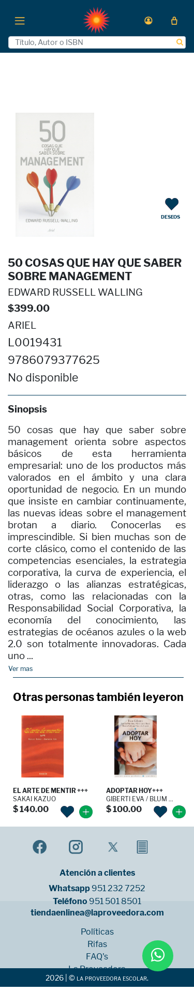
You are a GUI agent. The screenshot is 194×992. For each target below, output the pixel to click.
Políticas (97, 932)
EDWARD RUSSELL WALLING (75, 292)
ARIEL (22, 325)
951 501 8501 (115, 901)
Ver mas (20, 669)
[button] (148, 20)
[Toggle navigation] (19, 20)
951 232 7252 (118, 888)
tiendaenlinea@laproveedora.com (97, 913)
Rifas (97, 944)
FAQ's (97, 957)
